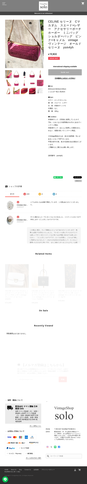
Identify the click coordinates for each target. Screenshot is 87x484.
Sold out (65, 72)
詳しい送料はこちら (35, 426)
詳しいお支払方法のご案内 (33, 458)
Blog (20, 469)
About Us (13, 469)
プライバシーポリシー (48, 469)
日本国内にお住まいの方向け (65, 78)
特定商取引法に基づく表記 (12, 471)
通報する (78, 181)
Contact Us (27, 469)
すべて (12, 194)
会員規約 (36, 469)
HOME (6, 469)
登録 (63, 379)
